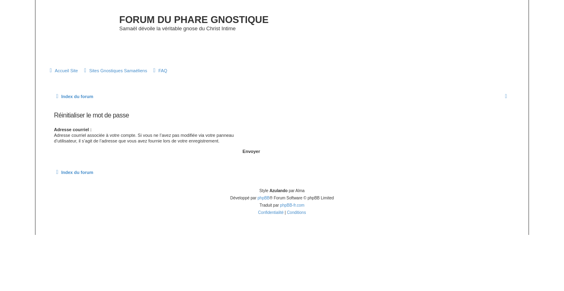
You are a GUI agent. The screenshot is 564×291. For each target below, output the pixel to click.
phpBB (263, 198)
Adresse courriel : (73, 129)
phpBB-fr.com (292, 205)
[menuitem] (63, 70)
